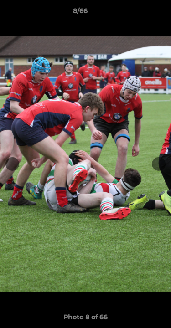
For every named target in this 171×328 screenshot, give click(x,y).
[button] (138, 13)
